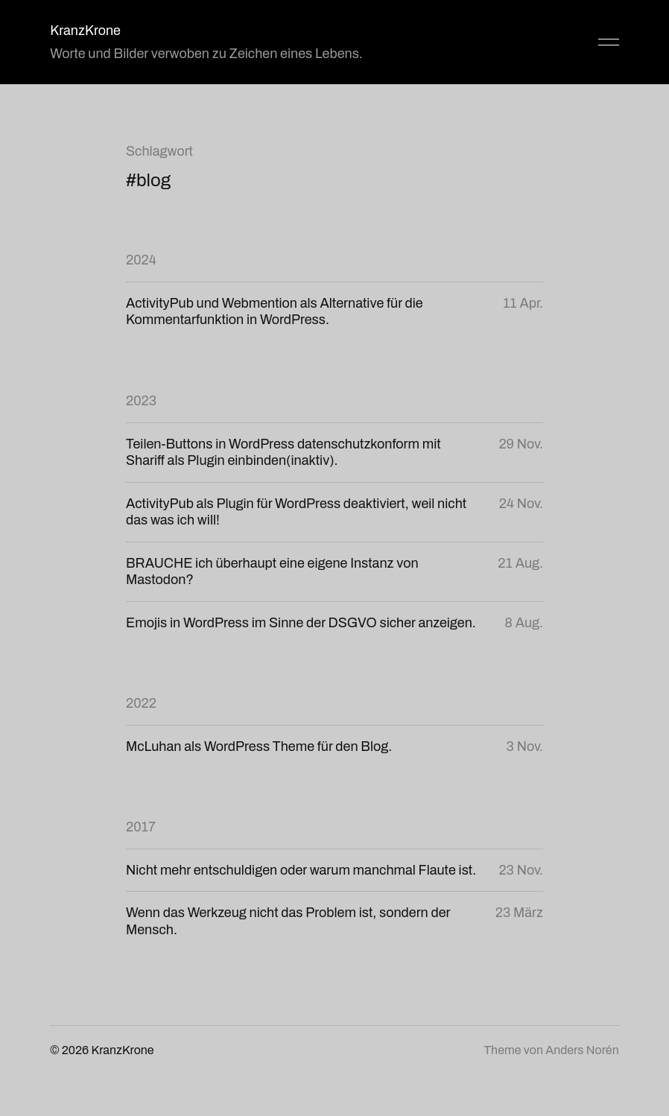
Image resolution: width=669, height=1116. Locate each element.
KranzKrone (85, 30)
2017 (141, 826)
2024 (141, 260)
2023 (141, 400)
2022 (141, 703)
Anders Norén (581, 1050)
